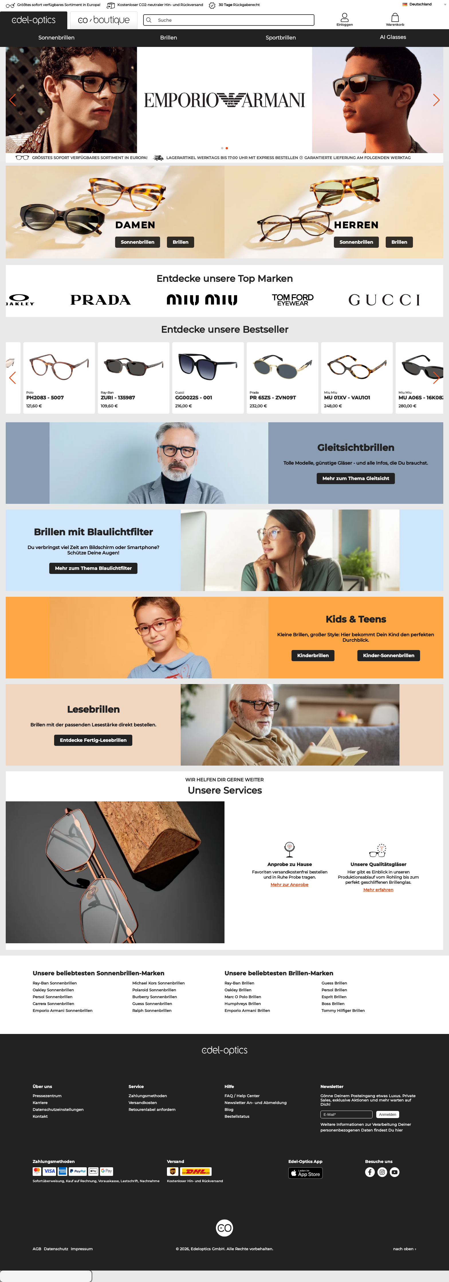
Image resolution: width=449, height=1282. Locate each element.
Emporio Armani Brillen (247, 1010)
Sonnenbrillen (137, 242)
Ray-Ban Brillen (239, 983)
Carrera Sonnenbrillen (53, 1003)
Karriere (40, 1102)
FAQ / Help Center (241, 1095)
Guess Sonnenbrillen (152, 1003)
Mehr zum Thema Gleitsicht (355, 478)
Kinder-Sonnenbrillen (388, 655)
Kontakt (40, 1116)
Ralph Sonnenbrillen (152, 1010)
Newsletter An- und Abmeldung (255, 1102)
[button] (33, 20)
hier (399, 1130)
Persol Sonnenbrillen (52, 996)
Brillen (180, 242)
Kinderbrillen (313, 655)
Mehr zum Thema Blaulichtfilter (93, 568)
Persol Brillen (334, 990)
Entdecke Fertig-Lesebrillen (93, 740)
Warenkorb (395, 25)
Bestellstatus (236, 1116)
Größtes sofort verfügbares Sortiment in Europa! (58, 5)
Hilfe (229, 1086)
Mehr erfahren (378, 889)
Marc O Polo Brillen (242, 996)
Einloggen (344, 25)
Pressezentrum (47, 1095)
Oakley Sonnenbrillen (53, 990)
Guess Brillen (334, 983)
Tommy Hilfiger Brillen (343, 1010)
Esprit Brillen (334, 996)
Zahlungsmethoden (148, 1095)
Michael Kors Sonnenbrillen (158, 983)
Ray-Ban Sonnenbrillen (55, 983)
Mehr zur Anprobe (289, 884)
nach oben (404, 1249)
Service (136, 1086)
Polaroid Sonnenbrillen (154, 990)
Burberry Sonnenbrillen (154, 996)
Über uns (42, 1086)
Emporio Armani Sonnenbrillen (62, 1010)
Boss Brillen (333, 1003)
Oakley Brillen (237, 990)
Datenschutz (56, 1249)
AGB (37, 1249)
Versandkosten (143, 1102)
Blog (228, 1109)
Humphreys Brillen (242, 1003)
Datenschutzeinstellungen (58, 1109)
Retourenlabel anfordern (152, 1109)
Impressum (82, 1249)
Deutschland (420, 4)
